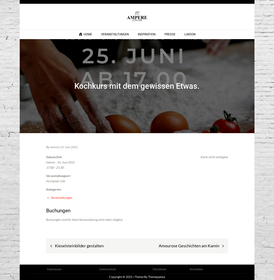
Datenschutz (108, 269)
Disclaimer (159, 269)
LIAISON (189, 34)
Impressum (54, 269)
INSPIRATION (146, 34)
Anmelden (196, 269)
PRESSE (170, 34)
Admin (54, 147)
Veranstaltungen (61, 197)
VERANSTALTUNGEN (115, 34)
